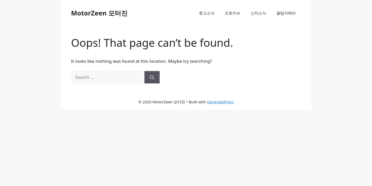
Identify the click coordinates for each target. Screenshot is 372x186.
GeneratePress (220, 101)
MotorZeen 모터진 (99, 13)
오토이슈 (232, 13)
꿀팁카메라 (286, 13)
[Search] (152, 77)
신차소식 (258, 13)
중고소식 (206, 13)
